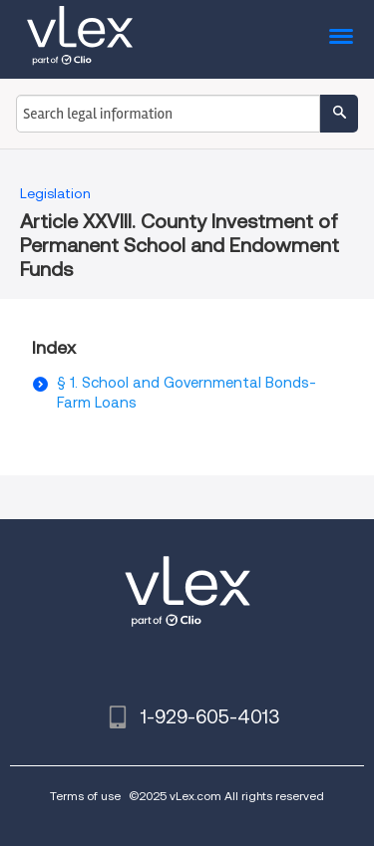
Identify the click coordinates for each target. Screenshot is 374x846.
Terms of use (85, 795)
